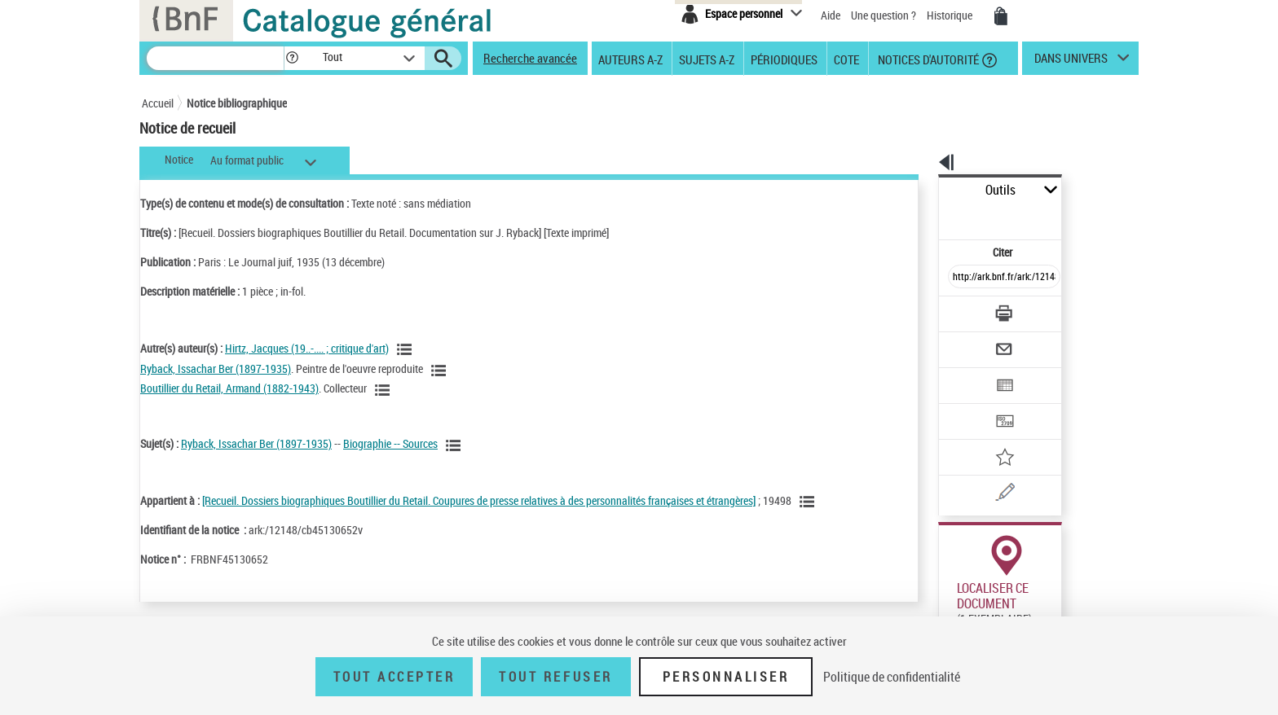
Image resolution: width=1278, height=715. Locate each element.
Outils (921, 190)
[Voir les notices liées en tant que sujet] (455, 445)
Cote (846, 58)
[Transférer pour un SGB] (965, 372)
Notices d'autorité (927, 58)
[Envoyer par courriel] (958, 308)
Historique (951, 15)
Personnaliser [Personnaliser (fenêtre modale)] (726, 677)
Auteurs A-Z (630, 58)
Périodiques (784, 58)
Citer (933, 215)
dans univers (1071, 62)
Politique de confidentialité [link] (891, 677)
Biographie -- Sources (390, 443)
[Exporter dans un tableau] (970, 340)
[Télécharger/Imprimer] (961, 277)
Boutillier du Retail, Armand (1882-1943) (229, 388)
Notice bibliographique (237, 103)
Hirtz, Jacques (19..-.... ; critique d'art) (307, 348)
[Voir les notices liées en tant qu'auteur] (406, 349)
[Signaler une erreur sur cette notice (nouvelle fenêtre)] (990, 435)
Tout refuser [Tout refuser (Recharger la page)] (555, 677)
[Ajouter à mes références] (968, 404)
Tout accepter (394, 677)
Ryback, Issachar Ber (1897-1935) (215, 368)
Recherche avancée (530, 58)
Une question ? (885, 15)
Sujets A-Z (706, 58)
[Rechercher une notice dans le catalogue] (215, 58)
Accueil (158, 103)
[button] (291, 58)
